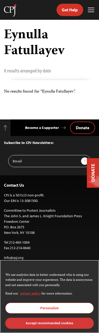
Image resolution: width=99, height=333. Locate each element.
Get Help (70, 9)
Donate (82, 127)
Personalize (49, 308)
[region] (49, 296)
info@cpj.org (13, 257)
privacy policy (30, 294)
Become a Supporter (42, 127)
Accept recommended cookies (49, 323)
